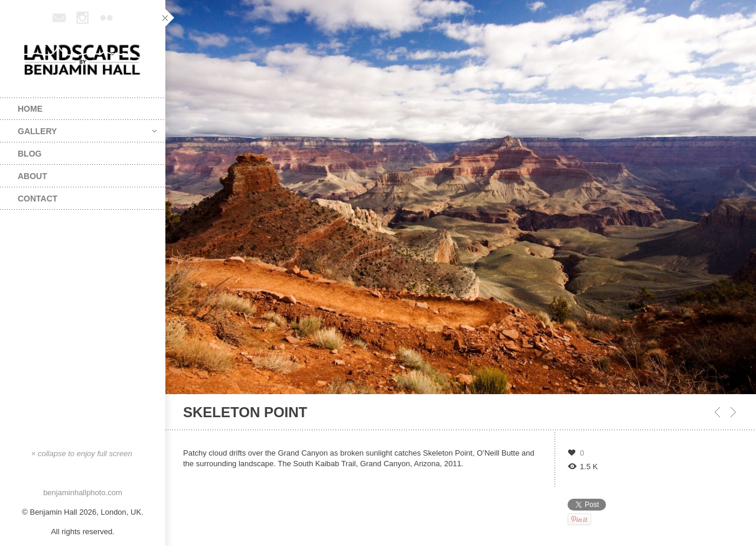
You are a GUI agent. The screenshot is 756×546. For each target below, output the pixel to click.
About (32, 176)
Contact (37, 198)
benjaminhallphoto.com (82, 492)
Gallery (87, 131)
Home (30, 108)
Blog (29, 153)
